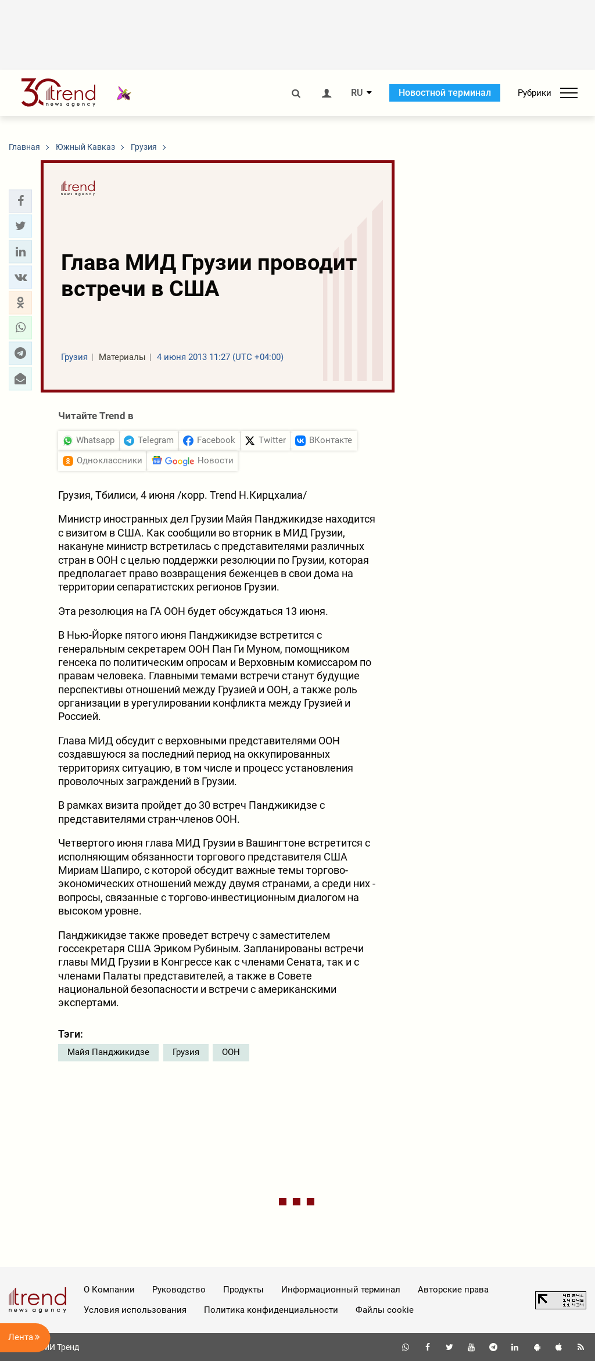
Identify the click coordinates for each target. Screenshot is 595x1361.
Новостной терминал (445, 92)
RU (357, 93)
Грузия (186, 1052)
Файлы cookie (385, 1310)
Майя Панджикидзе (108, 1052)
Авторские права (453, 1289)
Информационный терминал (340, 1289)
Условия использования (135, 1310)
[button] (20, 200)
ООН (231, 1052)
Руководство (179, 1289)
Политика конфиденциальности (271, 1310)
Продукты (243, 1289)
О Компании (109, 1289)
